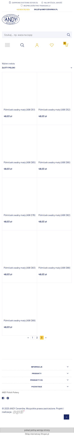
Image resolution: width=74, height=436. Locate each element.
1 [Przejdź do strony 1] (32, 337)
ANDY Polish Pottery (10, 392)
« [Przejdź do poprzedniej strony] (28, 337)
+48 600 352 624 (23, 9)
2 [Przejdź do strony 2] (37, 337)
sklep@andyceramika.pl (46, 9)
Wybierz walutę (8, 63)
